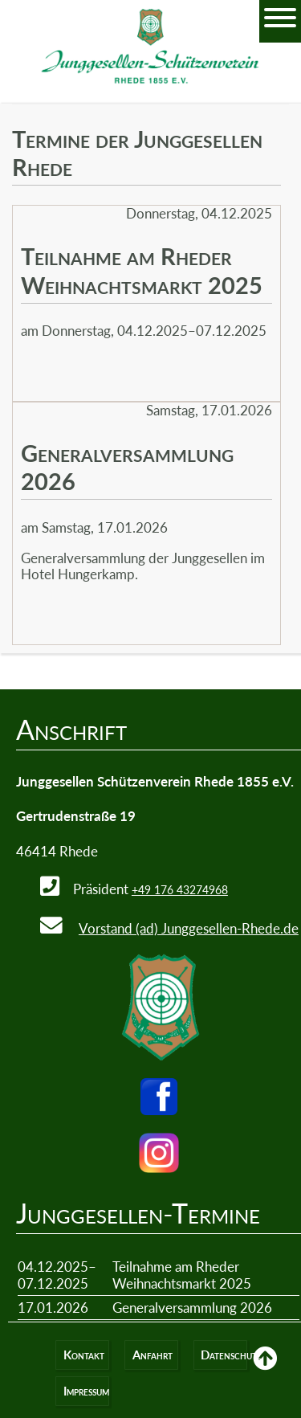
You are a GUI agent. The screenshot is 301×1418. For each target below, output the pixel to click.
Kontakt (83, 1355)
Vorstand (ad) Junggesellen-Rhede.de (189, 928)
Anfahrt (152, 1355)
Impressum (86, 1391)
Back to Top (265, 1370)
